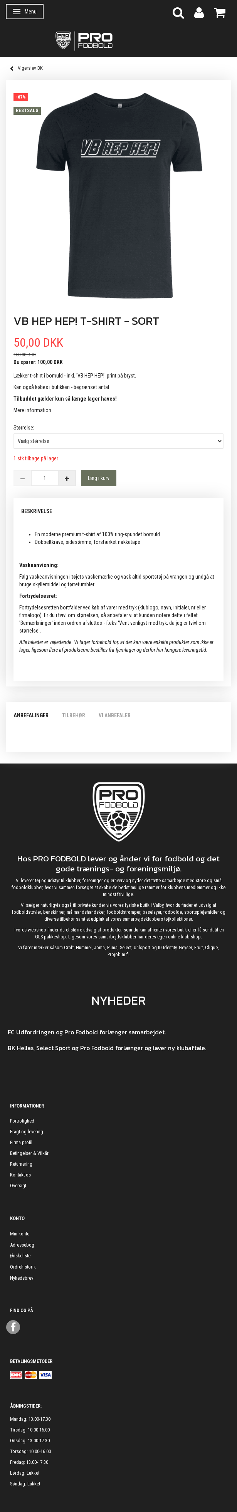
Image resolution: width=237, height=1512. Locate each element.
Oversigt (18, 1185)
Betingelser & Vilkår (29, 1153)
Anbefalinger (31, 715)
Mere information (32, 410)
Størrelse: (23, 428)
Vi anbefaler (115, 715)
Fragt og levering (26, 1131)
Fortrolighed (22, 1121)
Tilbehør (73, 715)
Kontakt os (20, 1175)
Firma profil (21, 1142)
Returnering (21, 1164)
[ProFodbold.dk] (118, 40)
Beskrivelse (36, 511)
